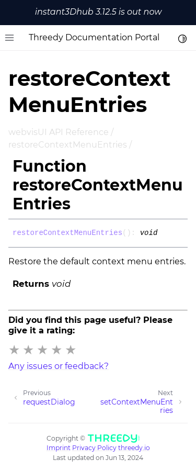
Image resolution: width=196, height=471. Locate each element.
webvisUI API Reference (58, 132)
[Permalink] (165, 233)
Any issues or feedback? (58, 366)
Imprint (59, 448)
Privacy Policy (94, 448)
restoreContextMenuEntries (67, 145)
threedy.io (134, 448)
